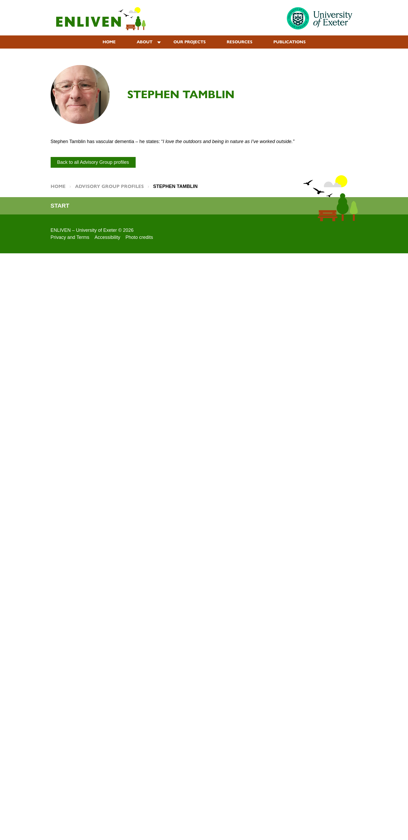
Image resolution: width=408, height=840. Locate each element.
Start (60, 205)
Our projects (189, 41)
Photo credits (139, 237)
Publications (289, 41)
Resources (239, 41)
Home (109, 41)
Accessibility (107, 237)
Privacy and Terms (70, 237)
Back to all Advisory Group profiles (93, 162)
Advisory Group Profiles (109, 186)
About (144, 41)
